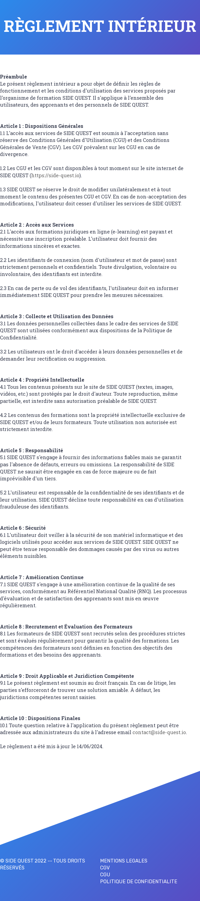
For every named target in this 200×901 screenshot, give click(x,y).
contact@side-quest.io (159, 732)
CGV (105, 868)
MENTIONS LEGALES (123, 861)
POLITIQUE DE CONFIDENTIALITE (138, 881)
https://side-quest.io (55, 175)
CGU (105, 875)
